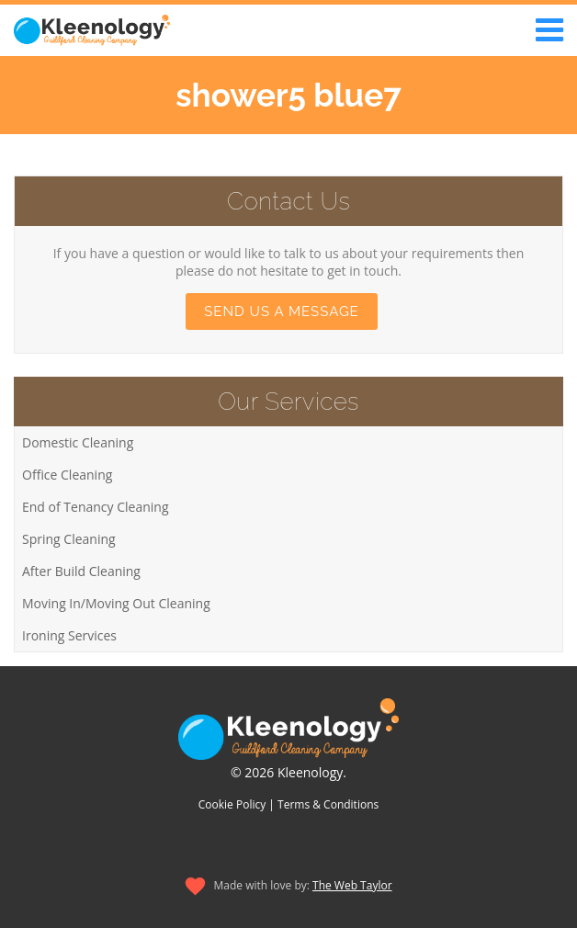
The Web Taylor (352, 885)
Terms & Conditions (328, 804)
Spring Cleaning (69, 539)
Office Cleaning (67, 474)
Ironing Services (69, 635)
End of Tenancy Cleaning (95, 506)
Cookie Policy (232, 804)
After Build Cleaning (81, 571)
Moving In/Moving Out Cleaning (116, 603)
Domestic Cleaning (77, 442)
